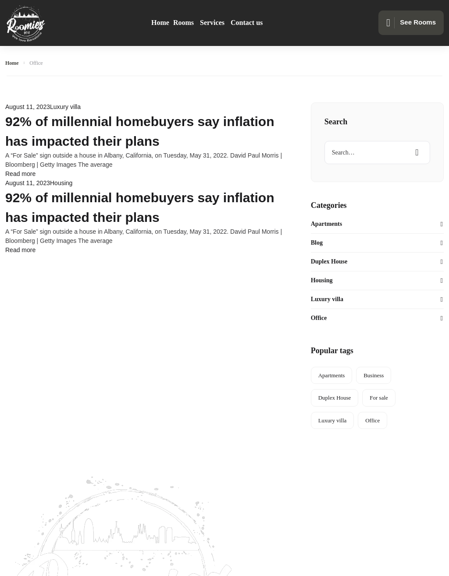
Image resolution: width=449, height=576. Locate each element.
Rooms (183, 22)
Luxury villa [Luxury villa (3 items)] (332, 420)
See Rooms (411, 22)
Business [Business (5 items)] (373, 375)
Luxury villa (65, 106)
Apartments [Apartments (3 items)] (331, 375)
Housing (61, 182)
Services (212, 22)
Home (160, 22)
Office (319, 318)
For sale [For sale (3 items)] (379, 397)
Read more (20, 173)
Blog (317, 242)
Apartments (326, 224)
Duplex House (329, 261)
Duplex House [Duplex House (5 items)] (334, 397)
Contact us (247, 22)
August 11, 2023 (27, 106)
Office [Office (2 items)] (372, 420)
